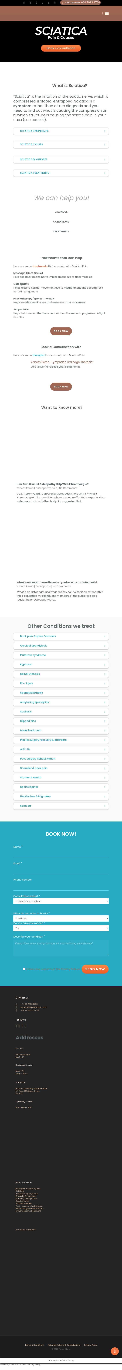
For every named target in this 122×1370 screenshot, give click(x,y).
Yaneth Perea (25, 488)
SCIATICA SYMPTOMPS (63, 131)
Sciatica (63, 806)
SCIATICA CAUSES (63, 144)
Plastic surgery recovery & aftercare (63, 740)
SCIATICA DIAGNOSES (63, 159)
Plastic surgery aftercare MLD (29, 1208)
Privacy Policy (90, 1345)
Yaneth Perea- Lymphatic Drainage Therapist (62, 362)
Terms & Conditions (34, 1345)
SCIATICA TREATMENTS (63, 173)
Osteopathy (43, 488)
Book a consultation (61, 48)
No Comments (68, 488)
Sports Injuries (63, 787)
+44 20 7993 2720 (27, 1004)
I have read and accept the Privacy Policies (53, 969)
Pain (54, 488)
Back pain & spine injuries (28, 1188)
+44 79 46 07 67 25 (27, 1010)
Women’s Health (63, 777)
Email (16, 863)
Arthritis (63, 749)
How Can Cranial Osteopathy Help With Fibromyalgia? (52, 484)
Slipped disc (63, 721)
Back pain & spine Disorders (63, 636)
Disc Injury (63, 683)
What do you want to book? (30, 913)
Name (17, 847)
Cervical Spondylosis (63, 645)
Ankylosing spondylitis (63, 702)
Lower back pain (63, 730)
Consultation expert (25, 896)
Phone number (22, 880)
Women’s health (24, 1203)
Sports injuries (22, 1201)
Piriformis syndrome (63, 655)
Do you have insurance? (28, 923)
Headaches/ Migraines (27, 1193)
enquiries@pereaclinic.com (31, 1007)
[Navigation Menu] (107, 13)
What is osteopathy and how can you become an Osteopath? (57, 582)
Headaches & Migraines (63, 796)
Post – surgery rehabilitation (29, 1206)
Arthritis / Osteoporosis (26, 1198)
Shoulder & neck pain (63, 768)
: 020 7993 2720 (80, 2)
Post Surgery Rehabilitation (63, 759)
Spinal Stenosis (63, 674)
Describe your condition (28, 937)
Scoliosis (63, 711)
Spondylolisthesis (63, 693)
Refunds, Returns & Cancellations (64, 1345)
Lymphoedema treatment (28, 1211)
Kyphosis (63, 664)
